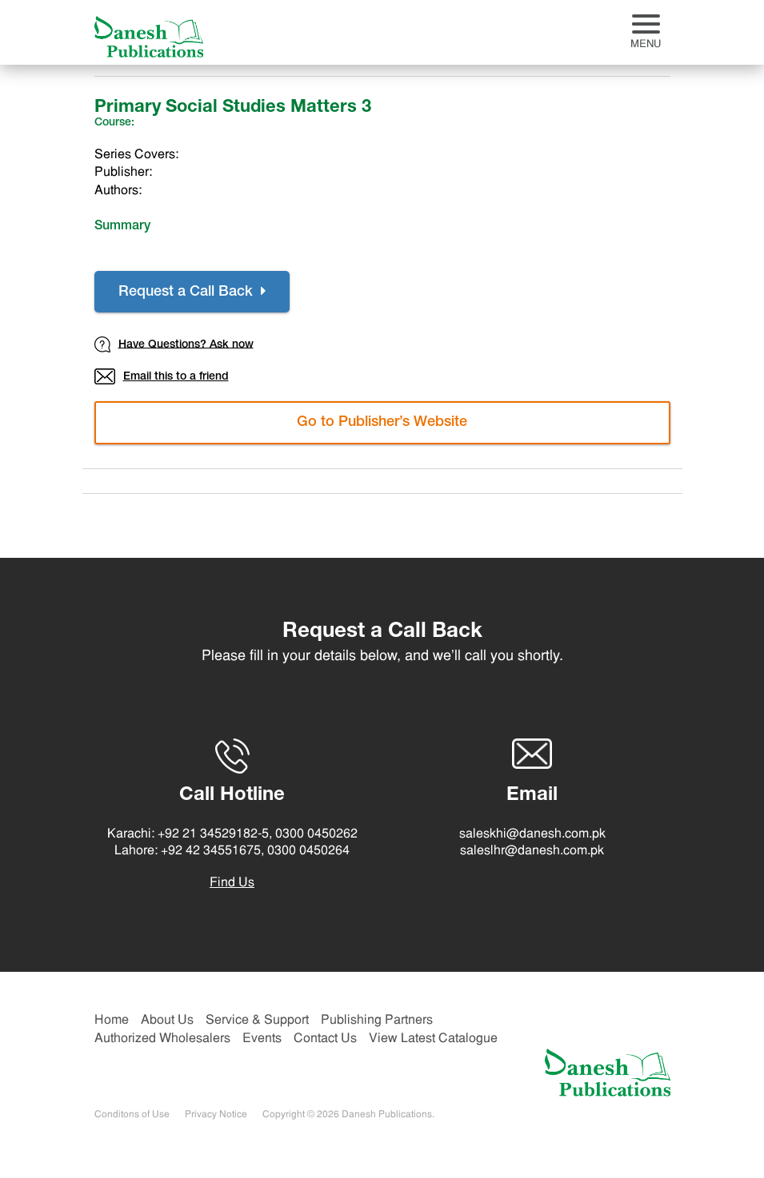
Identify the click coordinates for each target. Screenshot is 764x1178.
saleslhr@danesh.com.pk (532, 851)
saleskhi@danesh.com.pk (532, 834)
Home (111, 1020)
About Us (167, 1020)
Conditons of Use (132, 1115)
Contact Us (325, 1039)
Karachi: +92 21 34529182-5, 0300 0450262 (232, 834)
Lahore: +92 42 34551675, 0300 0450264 (232, 851)
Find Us (232, 883)
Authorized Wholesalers (162, 1039)
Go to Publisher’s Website (382, 423)
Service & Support (257, 1020)
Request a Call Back (192, 292)
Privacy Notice (216, 1115)
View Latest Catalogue (433, 1039)
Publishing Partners (377, 1020)
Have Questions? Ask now (174, 344)
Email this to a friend (161, 376)
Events (262, 1039)
